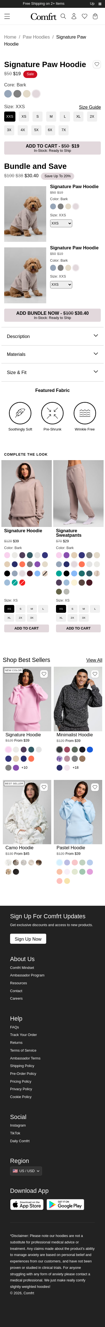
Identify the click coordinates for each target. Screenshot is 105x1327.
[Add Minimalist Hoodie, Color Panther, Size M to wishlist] (95, 674)
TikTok (15, 1133)
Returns (16, 1043)
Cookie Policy (20, 1097)
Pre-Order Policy (23, 1074)
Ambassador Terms (25, 1058)
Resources (18, 983)
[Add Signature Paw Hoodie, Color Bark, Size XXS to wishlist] (97, 64)
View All (94, 660)
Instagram (18, 1125)
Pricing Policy (20, 1082)
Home (10, 36)
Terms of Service (23, 1050)
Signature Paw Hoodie (74, 186)
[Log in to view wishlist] (84, 16)
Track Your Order (23, 1035)
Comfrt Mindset (22, 968)
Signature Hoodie (23, 530)
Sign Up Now (28, 939)
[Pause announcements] (100, 4)
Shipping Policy (22, 1066)
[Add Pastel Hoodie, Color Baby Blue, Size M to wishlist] (95, 787)
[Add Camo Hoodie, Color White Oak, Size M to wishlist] (44, 787)
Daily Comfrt (19, 1141)
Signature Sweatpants (68, 533)
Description (52, 336)
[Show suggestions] (26, 1171)
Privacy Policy (21, 1089)
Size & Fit (52, 372)
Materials (52, 354)
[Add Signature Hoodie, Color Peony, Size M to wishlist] (44, 674)
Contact (16, 991)
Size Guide (90, 107)
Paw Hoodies (36, 36)
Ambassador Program (27, 975)
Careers (16, 998)
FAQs (14, 1027)
